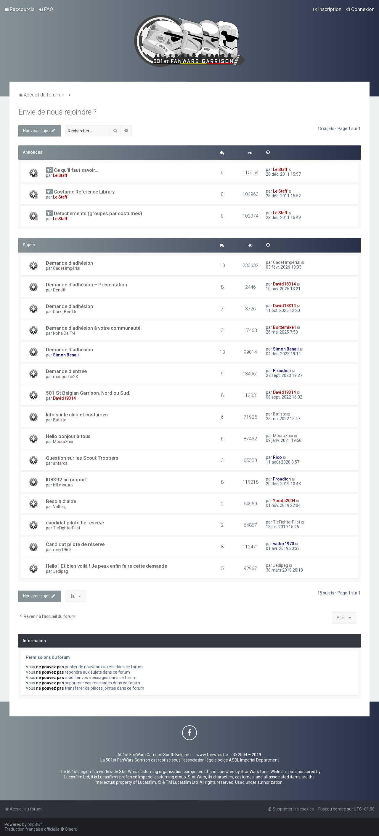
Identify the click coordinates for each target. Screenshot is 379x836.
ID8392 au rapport (66, 480)
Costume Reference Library (84, 192)
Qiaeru (71, 829)
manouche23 (65, 376)
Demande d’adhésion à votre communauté (93, 328)
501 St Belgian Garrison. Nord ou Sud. (88, 393)
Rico (277, 457)
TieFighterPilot (66, 528)
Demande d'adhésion (69, 263)
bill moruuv (63, 485)
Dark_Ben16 (64, 311)
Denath (60, 290)
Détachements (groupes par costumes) (98, 213)
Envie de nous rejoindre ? (57, 112)
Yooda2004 (284, 500)
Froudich (282, 370)
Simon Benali (66, 355)
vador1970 (283, 543)
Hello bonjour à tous (68, 436)
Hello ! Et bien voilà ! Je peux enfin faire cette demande (106, 566)
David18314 (284, 284)
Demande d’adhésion (69, 350)
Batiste (59, 420)
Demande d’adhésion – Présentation (86, 285)
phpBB (34, 824)
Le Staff (60, 175)
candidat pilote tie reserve (75, 523)
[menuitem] (46, 9)
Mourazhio (63, 441)
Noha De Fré (64, 333)
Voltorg (60, 506)
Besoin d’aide (61, 501)
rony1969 (62, 549)
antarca (60, 463)
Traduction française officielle (32, 829)
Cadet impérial (66, 268)
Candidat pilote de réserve (75, 544)
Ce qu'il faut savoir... (76, 170)
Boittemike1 (284, 327)
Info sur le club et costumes (77, 415)
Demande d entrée (66, 371)
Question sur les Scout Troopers (82, 458)
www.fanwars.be (212, 754)
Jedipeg (60, 571)
